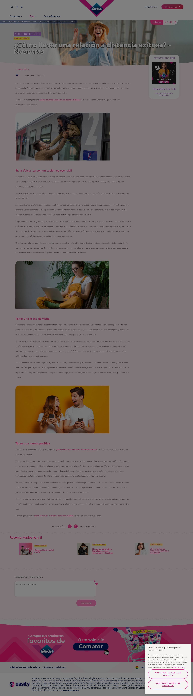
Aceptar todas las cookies (168, 674)
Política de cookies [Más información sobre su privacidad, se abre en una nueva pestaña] (178, 667)
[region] (168, 669)
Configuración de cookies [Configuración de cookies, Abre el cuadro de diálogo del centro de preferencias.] (168, 684)
